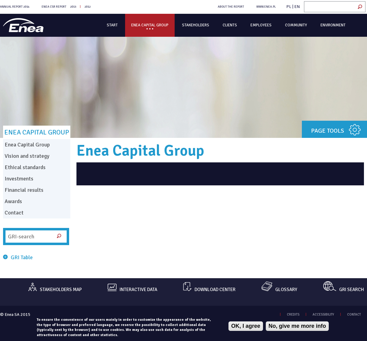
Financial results (24, 190)
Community (296, 25)
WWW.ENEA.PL (266, 7)
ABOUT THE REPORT (231, 7)
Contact (14, 212)
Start (112, 25)
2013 (73, 7)
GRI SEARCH (351, 290)
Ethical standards (25, 167)
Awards (13, 201)
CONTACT (354, 314)
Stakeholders (195, 25)
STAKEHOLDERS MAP (61, 290)
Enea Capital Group (150, 25)
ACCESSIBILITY (323, 314)
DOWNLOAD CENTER (215, 290)
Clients (230, 25)
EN (297, 6)
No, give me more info (297, 326)
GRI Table (22, 257)
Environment (333, 25)
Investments (19, 178)
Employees (261, 25)
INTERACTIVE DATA (138, 290)
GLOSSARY (286, 290)
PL (288, 6)
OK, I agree (245, 326)
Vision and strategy (27, 156)
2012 (87, 7)
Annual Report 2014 (14, 7)
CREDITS (293, 314)
